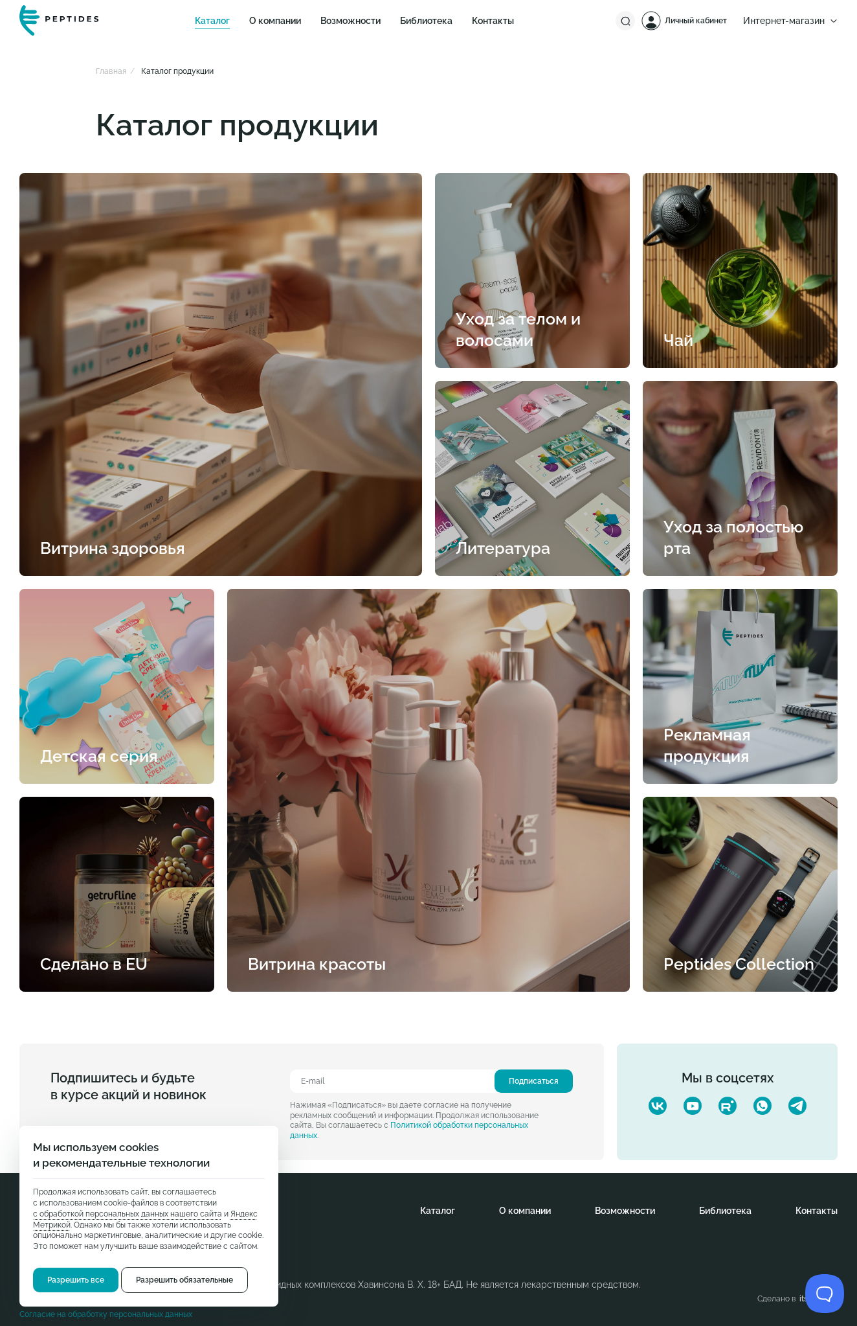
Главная (111, 71)
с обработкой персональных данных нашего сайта (127, 1213)
